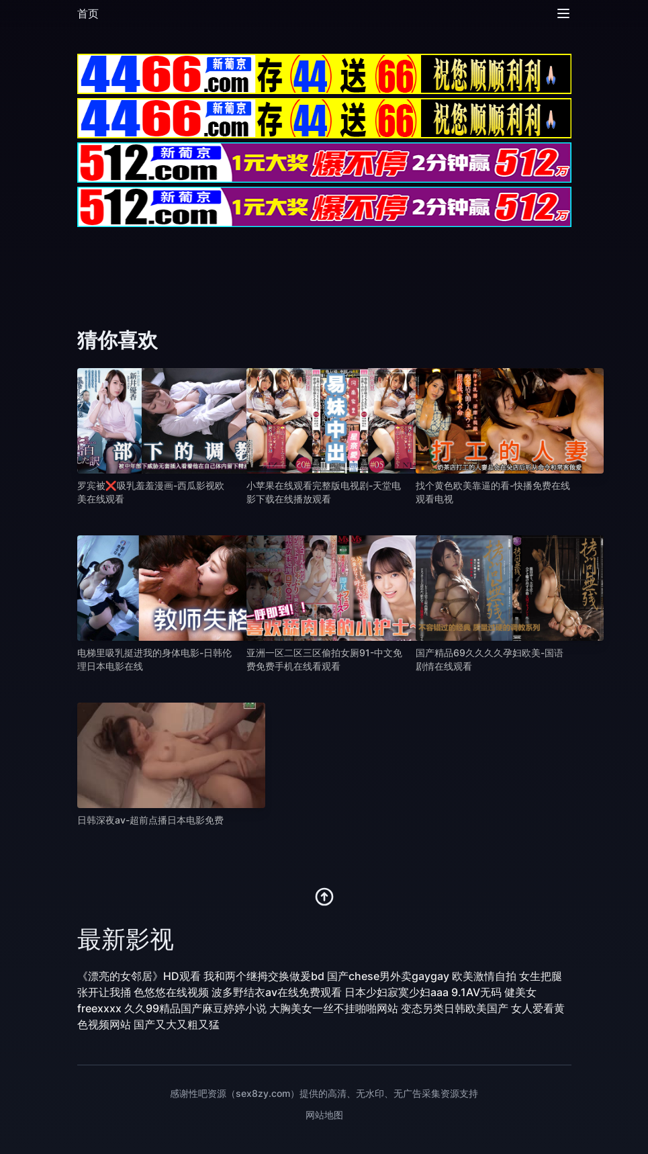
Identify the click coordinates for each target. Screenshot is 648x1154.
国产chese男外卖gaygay (388, 976)
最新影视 (125, 939)
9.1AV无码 (476, 992)
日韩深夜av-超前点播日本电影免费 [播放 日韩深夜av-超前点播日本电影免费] (150, 820)
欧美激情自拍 (484, 976)
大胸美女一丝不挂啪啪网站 (333, 1008)
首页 (88, 13)
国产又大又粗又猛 (177, 1024)
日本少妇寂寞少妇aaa (396, 992)
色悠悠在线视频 (171, 992)
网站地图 (324, 1114)
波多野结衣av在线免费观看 (277, 992)
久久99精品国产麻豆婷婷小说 (195, 1008)
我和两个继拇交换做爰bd (263, 976)
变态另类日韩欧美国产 (454, 1008)
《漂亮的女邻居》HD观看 (139, 976)
